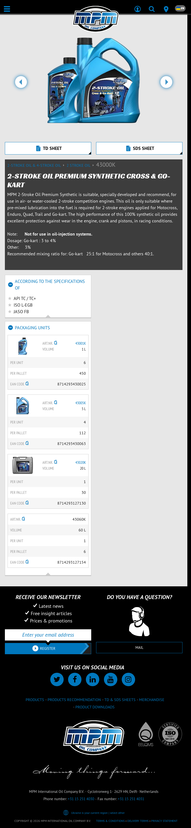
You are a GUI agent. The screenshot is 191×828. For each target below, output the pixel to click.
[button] (21, 84)
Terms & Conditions (110, 821)
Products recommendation (74, 699)
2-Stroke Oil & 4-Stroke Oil (37, 165)
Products (35, 699)
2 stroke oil (81, 165)
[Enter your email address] (48, 635)
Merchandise (151, 699)
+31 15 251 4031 (131, 799)
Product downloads (95, 706)
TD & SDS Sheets (120, 699)
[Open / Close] (7, 9)
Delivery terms (138, 821)
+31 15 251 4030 (81, 799)
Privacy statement (164, 821)
